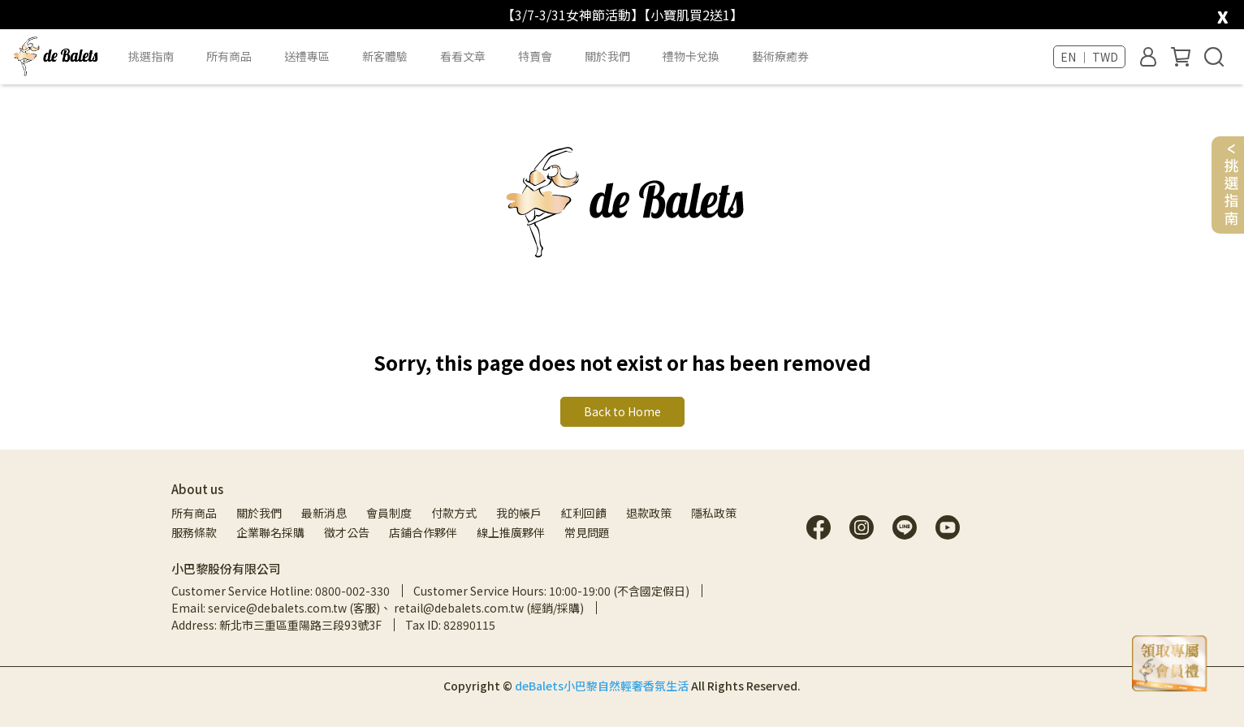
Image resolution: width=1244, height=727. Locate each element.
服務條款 (194, 532)
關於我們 (259, 513)
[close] (1222, 13)
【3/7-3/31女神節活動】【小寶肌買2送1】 (622, 14)
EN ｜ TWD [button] (1089, 56)
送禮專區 (307, 56)
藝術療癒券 (780, 56)
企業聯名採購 (270, 532)
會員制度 (389, 513)
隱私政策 (713, 513)
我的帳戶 (519, 513)
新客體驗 (385, 56)
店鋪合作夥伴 (423, 532)
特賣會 (535, 56)
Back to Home (622, 411)
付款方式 (454, 513)
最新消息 (324, 513)
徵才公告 (346, 532)
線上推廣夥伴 (511, 532)
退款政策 (649, 513)
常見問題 (587, 532)
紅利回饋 (584, 513)
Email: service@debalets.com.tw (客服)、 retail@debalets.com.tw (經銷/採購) (377, 608)
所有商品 (194, 513)
